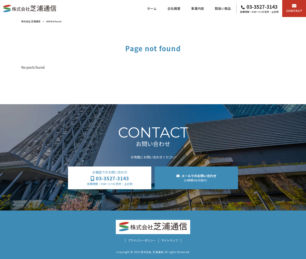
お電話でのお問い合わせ (109, 178)
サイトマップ (169, 240)
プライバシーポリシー (142, 240)
